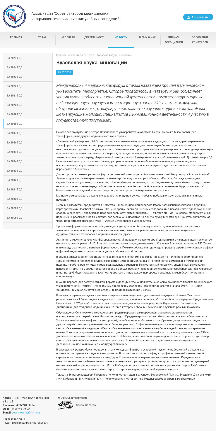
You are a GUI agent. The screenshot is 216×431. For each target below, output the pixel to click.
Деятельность (94, 37)
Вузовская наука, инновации (114, 55)
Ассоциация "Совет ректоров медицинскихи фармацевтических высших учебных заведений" (76, 16)
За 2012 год (14, 180)
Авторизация (200, 17)
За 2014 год (14, 161)
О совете (68, 37)
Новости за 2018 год (81, 55)
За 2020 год (14, 105)
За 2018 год (14, 123)
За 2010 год (14, 198)
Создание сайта (86, 405)
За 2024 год (14, 67)
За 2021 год (14, 95)
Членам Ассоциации (173, 40)
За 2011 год (14, 189)
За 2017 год (14, 133)
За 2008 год (14, 217)
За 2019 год (14, 114)
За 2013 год (14, 170)
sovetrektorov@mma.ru (26, 412)
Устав (42, 37)
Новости (121, 37)
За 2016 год (14, 142)
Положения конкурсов (199, 40)
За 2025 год (14, 58)
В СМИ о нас (147, 37)
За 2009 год (14, 208)
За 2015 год (14, 151)
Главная (16, 37)
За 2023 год (14, 76)
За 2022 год (14, 86)
